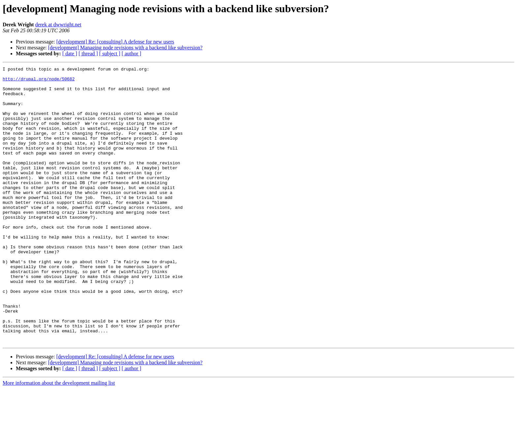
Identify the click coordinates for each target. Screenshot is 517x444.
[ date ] (69, 53)
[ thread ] (88, 53)
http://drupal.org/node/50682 (39, 82)
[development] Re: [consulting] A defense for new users (115, 41)
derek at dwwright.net (58, 24)
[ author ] (131, 53)
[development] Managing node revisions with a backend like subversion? (125, 47)
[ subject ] (109, 53)
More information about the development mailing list (59, 438)
